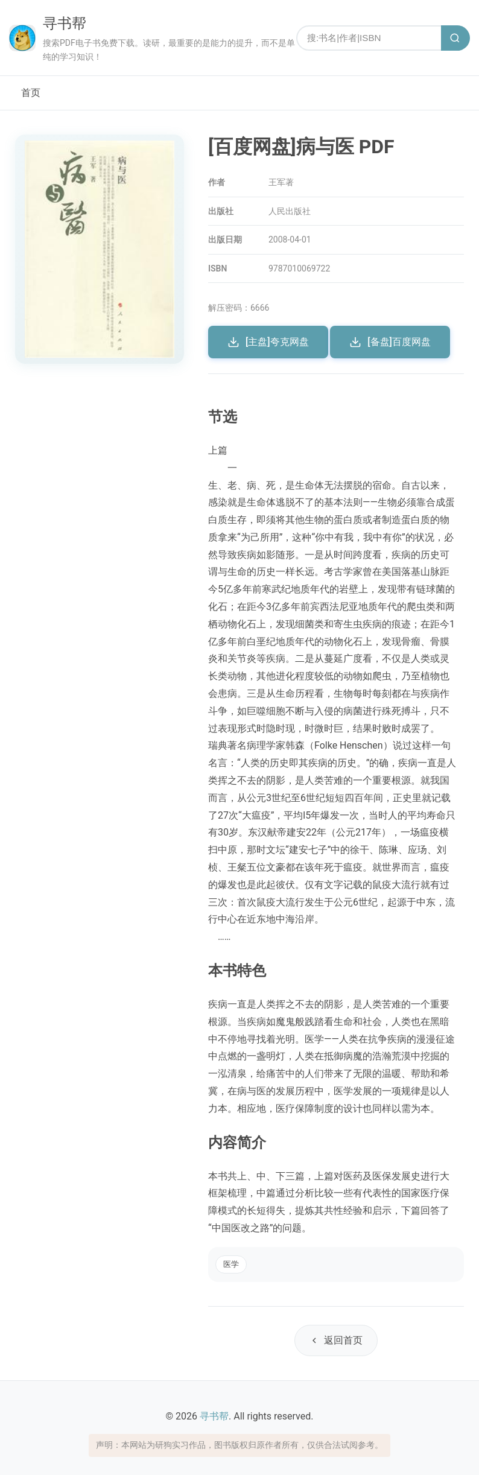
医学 (231, 1264)
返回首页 (336, 1340)
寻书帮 (64, 23)
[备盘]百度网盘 (390, 342)
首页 (30, 92)
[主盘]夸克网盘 (268, 342)
